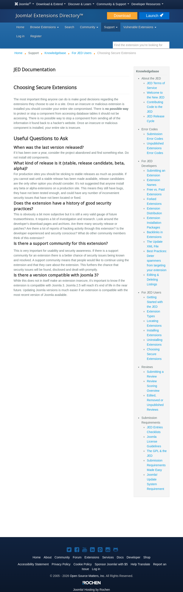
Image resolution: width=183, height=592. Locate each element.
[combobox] (141, 45)
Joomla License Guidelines (154, 441)
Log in (20, 36)
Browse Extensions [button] (44, 27)
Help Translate (140, 564)
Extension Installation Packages (154, 222)
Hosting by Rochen (91, 589)
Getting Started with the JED (155, 301)
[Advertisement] (91, 519)
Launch (154, 16)
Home (20, 27)
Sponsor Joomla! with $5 (111, 564)
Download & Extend (51, 4)
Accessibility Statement (33, 564)
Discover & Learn (81, 4)
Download (122, 16)
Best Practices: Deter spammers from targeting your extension (157, 260)
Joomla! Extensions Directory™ (49, 15)
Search (69, 27)
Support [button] (111, 27)
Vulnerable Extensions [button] (139, 27)
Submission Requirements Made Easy (156, 465)
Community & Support (113, 4)
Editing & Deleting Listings (153, 279)
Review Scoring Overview (153, 385)
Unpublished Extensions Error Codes (155, 148)
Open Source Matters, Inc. (87, 576)
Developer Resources (148, 4)
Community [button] (89, 27)
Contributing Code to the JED (155, 106)
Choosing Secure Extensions (154, 354)
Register (36, 36)
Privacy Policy (61, 564)
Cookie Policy (82, 564)
